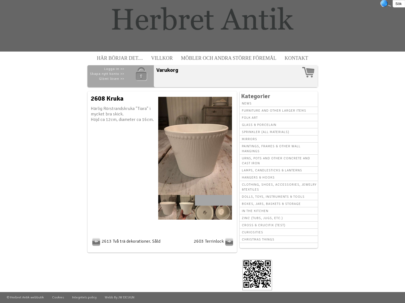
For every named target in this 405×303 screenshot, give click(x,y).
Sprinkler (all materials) (265, 132)
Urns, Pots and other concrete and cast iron (276, 160)
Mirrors (249, 139)
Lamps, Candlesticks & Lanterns (272, 170)
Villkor (162, 58)
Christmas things (258, 239)
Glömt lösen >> (111, 79)
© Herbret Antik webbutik (25, 297)
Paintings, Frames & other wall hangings (271, 148)
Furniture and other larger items (274, 111)
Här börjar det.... (120, 58)
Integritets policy (84, 297)
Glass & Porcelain (259, 125)
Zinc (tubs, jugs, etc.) (262, 218)
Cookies (58, 297)
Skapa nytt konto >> (107, 74)
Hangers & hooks (258, 177)
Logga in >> (114, 69)
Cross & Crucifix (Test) (263, 225)
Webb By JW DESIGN (119, 297)
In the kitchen (255, 211)
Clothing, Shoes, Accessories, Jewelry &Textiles (279, 187)
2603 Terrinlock (214, 241)
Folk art (250, 118)
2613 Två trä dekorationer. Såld (125, 241)
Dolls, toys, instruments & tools (273, 197)
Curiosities (252, 232)
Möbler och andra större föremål (228, 58)
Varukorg (167, 70)
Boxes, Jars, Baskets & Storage (271, 204)
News (247, 103)
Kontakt (296, 58)
